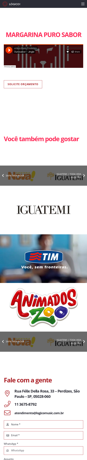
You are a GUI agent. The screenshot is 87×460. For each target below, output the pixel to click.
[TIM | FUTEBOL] (43, 258)
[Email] (43, 435)
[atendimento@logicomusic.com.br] (9, 413)
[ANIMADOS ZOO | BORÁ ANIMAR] (43, 307)
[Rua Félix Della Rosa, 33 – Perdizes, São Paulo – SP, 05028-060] (9, 393)
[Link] (11, 4)
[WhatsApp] (43, 450)
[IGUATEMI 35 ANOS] (43, 210)
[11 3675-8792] (9, 404)
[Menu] (83, 4)
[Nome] (43, 424)
